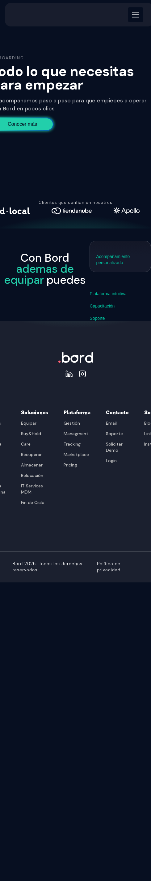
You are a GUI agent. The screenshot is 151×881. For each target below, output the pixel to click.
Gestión (72, 423)
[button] (134, 11)
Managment (76, 433)
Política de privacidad (108, 567)
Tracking (72, 444)
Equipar (28, 423)
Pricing (70, 465)
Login (111, 460)
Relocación (32, 475)
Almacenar (32, 465)
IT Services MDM (32, 489)
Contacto (117, 413)
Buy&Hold (31, 433)
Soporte (114, 433)
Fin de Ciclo (32, 502)
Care (26, 444)
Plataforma (77, 413)
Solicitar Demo (114, 447)
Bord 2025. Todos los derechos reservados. (47, 567)
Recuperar (31, 454)
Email (111, 423)
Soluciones (34, 413)
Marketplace (76, 454)
